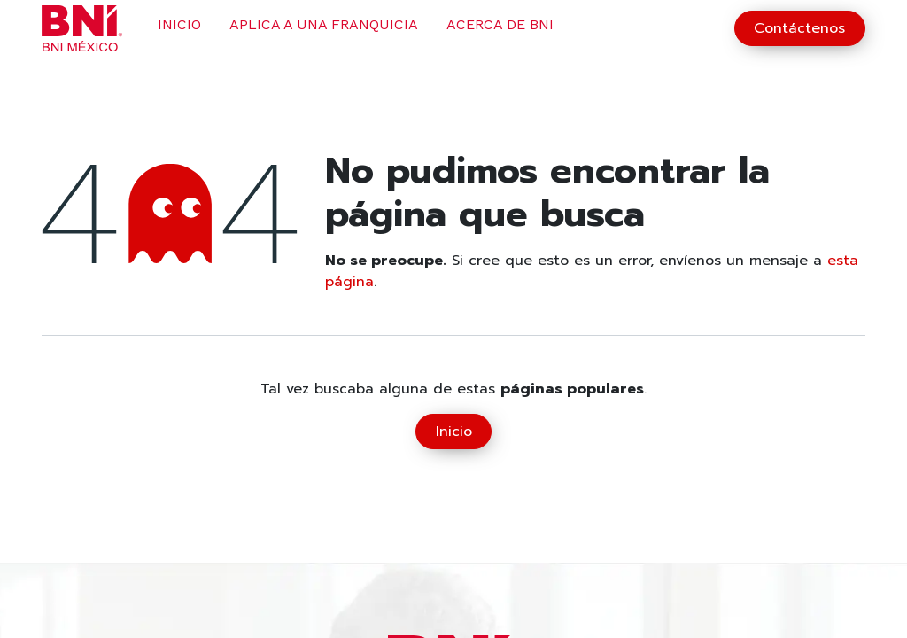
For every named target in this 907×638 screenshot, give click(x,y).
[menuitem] (179, 28)
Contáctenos (799, 28)
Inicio (454, 431)
